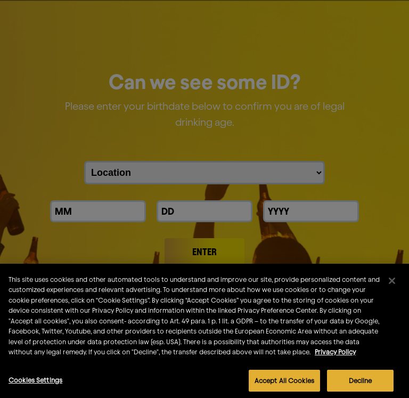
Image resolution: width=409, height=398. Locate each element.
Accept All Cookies (284, 385)
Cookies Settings (35, 384)
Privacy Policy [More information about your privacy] (335, 357)
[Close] (392, 285)
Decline (360, 385)
